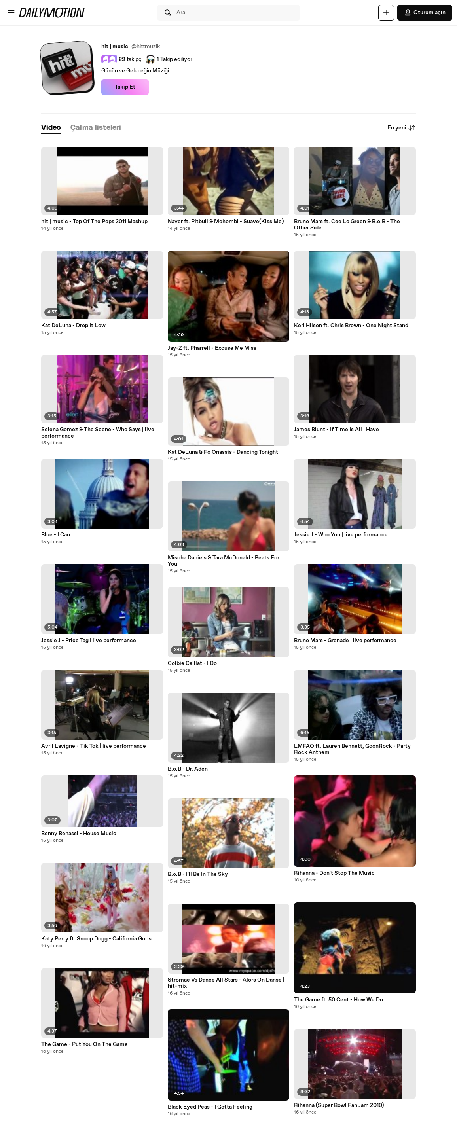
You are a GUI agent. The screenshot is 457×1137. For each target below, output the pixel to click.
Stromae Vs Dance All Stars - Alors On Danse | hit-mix (226, 983)
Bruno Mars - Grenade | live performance (345, 640)
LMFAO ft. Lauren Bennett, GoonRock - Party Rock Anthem (352, 749)
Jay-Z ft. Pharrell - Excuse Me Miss (212, 348)
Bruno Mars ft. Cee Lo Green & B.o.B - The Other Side (347, 224)
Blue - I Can (55, 535)
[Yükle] (386, 13)
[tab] (51, 128)
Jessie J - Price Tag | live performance (88, 640)
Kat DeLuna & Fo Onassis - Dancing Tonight (223, 452)
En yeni (401, 128)
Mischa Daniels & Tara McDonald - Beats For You (223, 561)
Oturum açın (425, 13)
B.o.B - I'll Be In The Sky (198, 874)
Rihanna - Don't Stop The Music (334, 873)
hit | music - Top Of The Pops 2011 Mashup (94, 221)
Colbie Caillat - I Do (192, 663)
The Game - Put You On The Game (84, 1044)
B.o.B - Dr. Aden (188, 769)
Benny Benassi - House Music (78, 833)
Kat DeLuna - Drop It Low (73, 325)
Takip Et (125, 87)
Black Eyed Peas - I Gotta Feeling (210, 1107)
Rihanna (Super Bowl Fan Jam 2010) (339, 1105)
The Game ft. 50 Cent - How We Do (338, 1000)
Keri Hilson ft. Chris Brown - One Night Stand (351, 325)
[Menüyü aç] (11, 13)
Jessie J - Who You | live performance (341, 535)
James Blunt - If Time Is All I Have (336, 429)
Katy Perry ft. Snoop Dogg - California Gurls (96, 939)
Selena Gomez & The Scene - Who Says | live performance (97, 432)
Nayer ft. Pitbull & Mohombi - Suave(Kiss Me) (226, 221)
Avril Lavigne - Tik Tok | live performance (93, 746)
